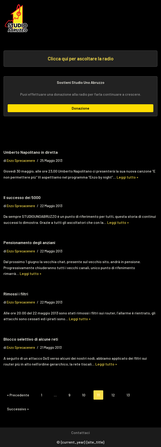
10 (83, 395)
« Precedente (18, 395)
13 (128, 395)
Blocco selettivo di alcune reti (30, 339)
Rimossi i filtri (15, 293)
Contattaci (80, 432)
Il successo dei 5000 (22, 197)
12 (113, 395)
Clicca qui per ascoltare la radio (80, 58)
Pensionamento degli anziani (29, 242)
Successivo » (18, 409)
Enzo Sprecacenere (21, 161)
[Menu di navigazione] (147, 18)
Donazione (80, 108)
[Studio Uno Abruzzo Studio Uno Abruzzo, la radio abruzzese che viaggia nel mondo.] (17, 18)
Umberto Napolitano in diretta (30, 152)
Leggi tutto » (127, 177)
